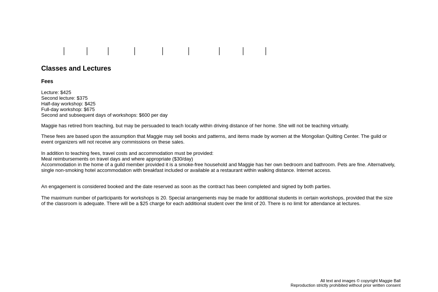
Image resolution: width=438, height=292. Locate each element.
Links (254, 51)
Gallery (121, 51)
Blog (97, 51)
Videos (175, 51)
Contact (279, 51)
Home (52, 51)
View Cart (389, 61)
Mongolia (204, 51)
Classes (149, 51)
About (231, 51)
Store (75, 51)
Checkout (389, 68)
